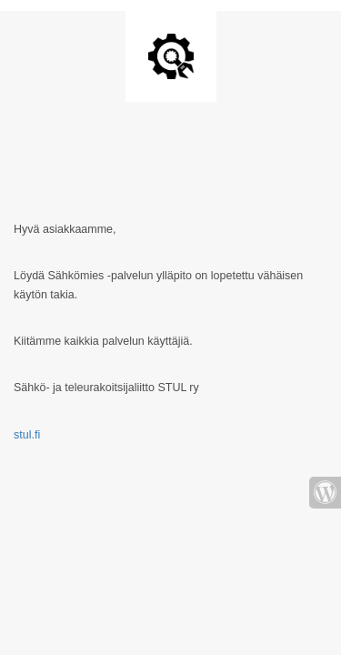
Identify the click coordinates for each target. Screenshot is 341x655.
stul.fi (27, 434)
